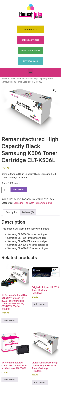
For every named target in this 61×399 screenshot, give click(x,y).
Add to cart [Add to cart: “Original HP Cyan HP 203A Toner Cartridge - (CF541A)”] (40, 304)
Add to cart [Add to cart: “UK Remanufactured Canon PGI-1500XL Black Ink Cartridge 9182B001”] (9, 379)
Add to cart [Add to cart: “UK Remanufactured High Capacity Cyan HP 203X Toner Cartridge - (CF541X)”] (40, 382)
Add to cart (18, 189)
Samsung (18, 203)
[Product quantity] (5, 190)
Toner (12, 78)
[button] (30, 71)
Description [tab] (11, 212)
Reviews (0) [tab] (27, 212)
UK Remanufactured (41, 203)
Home (4, 78)
